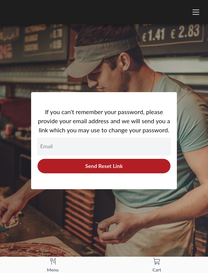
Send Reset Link (104, 166)
